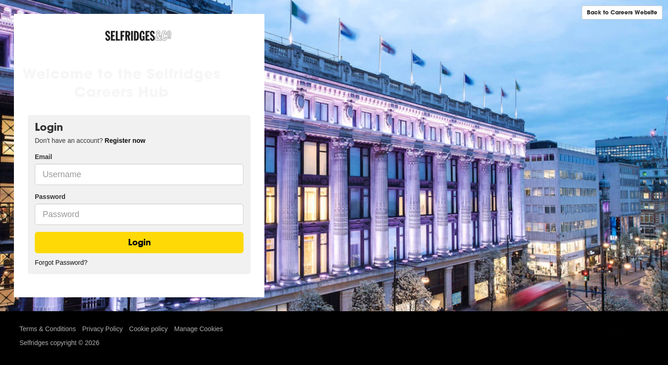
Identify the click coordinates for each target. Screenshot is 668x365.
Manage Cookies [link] (198, 329)
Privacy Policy (102, 329)
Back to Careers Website (622, 12)
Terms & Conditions (47, 329)
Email (43, 156)
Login (139, 242)
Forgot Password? (61, 262)
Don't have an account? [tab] (90, 140)
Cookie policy (148, 329)
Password (50, 196)
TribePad (625, 331)
